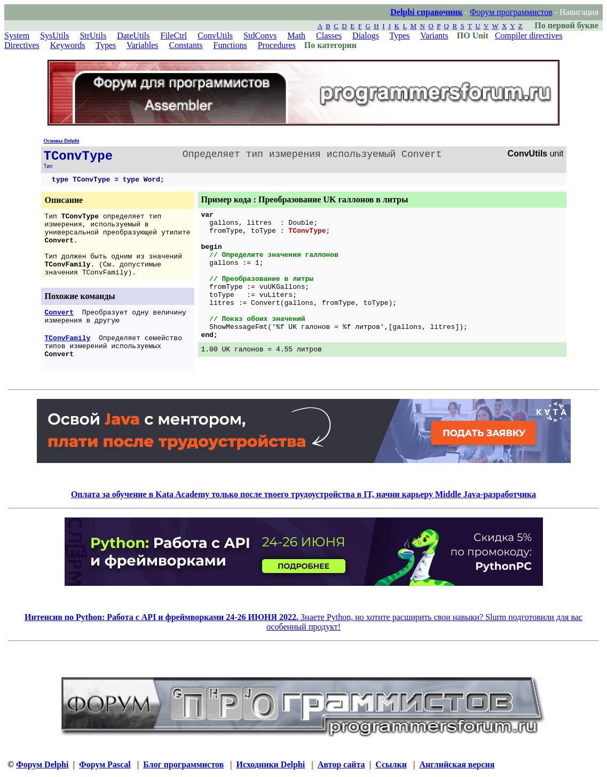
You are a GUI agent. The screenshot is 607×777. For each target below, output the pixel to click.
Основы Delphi (62, 141)
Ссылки (391, 764)
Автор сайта (341, 764)
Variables (143, 45)
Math (296, 35)
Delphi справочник (426, 12)
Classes (329, 35)
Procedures (277, 45)
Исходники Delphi (271, 764)
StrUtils (93, 35)
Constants (185, 45)
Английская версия (456, 764)
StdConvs (260, 35)
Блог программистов (183, 764)
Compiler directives (529, 35)
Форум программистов (511, 12)
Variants (434, 35)
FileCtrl (174, 35)
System (16, 35)
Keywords (67, 45)
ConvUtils (215, 35)
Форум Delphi (42, 764)
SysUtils (54, 35)
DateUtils (133, 35)
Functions (230, 45)
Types (400, 35)
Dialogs (365, 35)
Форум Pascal (105, 764)
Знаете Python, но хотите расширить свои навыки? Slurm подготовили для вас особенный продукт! (303, 622)
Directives (22, 45)
